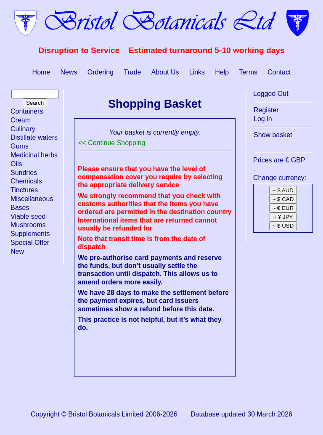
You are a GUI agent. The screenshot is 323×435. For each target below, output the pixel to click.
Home (41, 72)
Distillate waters (34, 137)
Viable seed (28, 216)
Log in (263, 118)
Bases (20, 207)
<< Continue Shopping (111, 142)
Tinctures (24, 190)
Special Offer (30, 242)
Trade (132, 72)
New (17, 251)
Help (222, 72)
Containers (27, 111)
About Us (165, 72)
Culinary (23, 129)
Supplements (30, 233)
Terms (248, 72)
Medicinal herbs (34, 155)
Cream (21, 120)
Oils (16, 163)
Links (197, 72)
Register (266, 110)
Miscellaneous (32, 198)
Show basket (273, 134)
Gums (20, 146)
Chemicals (26, 181)
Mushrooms (28, 224)
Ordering (100, 72)
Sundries (24, 172)
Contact (279, 72)
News (69, 72)
